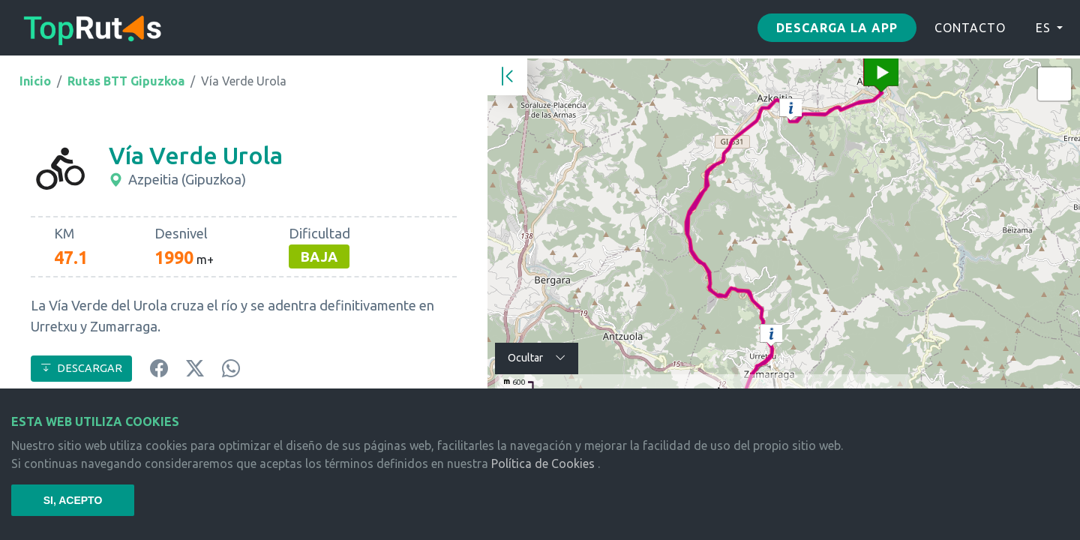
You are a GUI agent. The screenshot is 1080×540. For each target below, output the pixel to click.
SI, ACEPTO (73, 500)
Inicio (35, 81)
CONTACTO (970, 27)
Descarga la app (837, 27)
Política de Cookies (543, 463)
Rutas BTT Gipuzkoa (126, 81)
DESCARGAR (81, 368)
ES (1043, 27)
